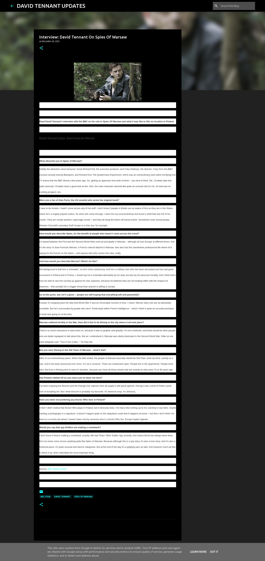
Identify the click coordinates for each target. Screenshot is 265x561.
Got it (214, 551)
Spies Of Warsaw (83, 496)
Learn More (198, 551)
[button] (41, 48)
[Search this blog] (237, 6)
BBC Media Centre (57, 469)
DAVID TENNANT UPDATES (51, 6)
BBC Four (45, 496)
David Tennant (62, 496)
